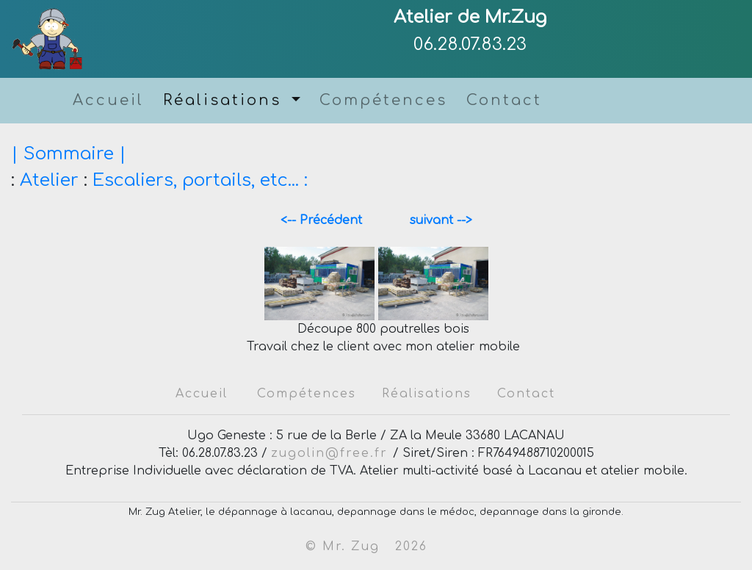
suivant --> (435, 220)
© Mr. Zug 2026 (366, 546)
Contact (504, 100)
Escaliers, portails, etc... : (200, 180)
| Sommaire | (68, 154)
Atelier (49, 180)
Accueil (108, 100)
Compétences (383, 100)
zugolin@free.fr (332, 453)
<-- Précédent (329, 220)
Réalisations (225, 100)
